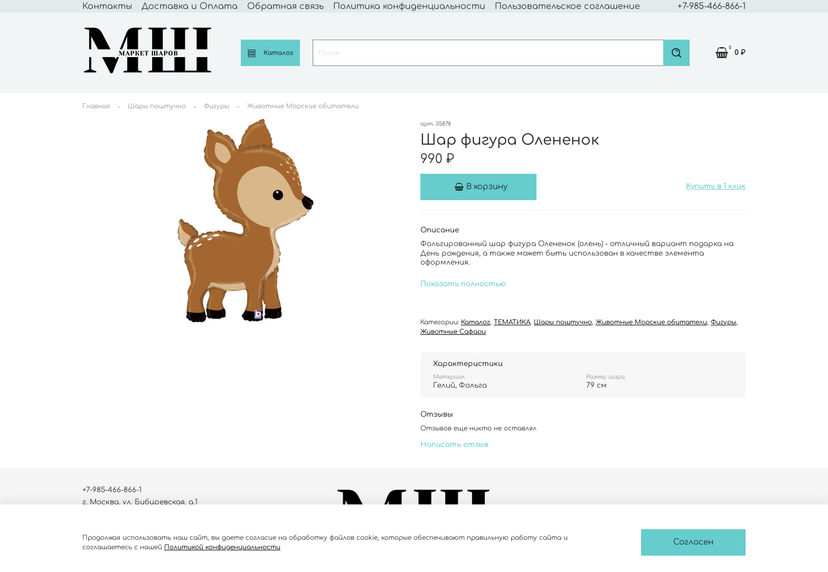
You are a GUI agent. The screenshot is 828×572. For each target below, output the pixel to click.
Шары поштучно (157, 106)
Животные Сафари (453, 331)
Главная (96, 106)
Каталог (270, 53)
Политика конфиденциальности (409, 6)
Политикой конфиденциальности (222, 547)
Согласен (693, 542)
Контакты (107, 6)
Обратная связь (285, 6)
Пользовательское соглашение (567, 6)
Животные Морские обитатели (303, 106)
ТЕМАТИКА (512, 322)
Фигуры (216, 106)
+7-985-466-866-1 (712, 6)
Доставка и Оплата (190, 6)
